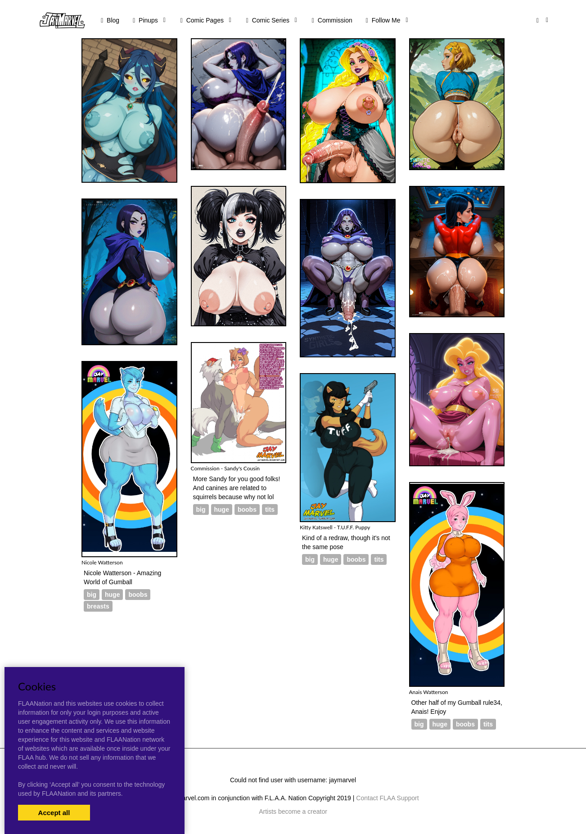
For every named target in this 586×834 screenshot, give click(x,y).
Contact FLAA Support (387, 798)
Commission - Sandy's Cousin (225, 468)
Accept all (54, 812)
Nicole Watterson (102, 562)
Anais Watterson (428, 692)
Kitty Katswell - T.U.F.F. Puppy (335, 527)
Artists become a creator (293, 811)
